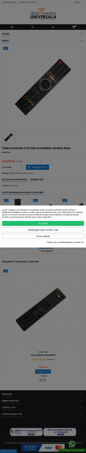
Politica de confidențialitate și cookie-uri (65, 242)
